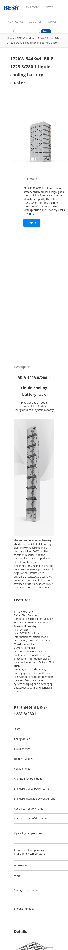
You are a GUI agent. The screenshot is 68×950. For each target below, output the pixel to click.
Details (32, 223)
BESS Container (26, 38)
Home (10, 38)
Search (45, 31)
